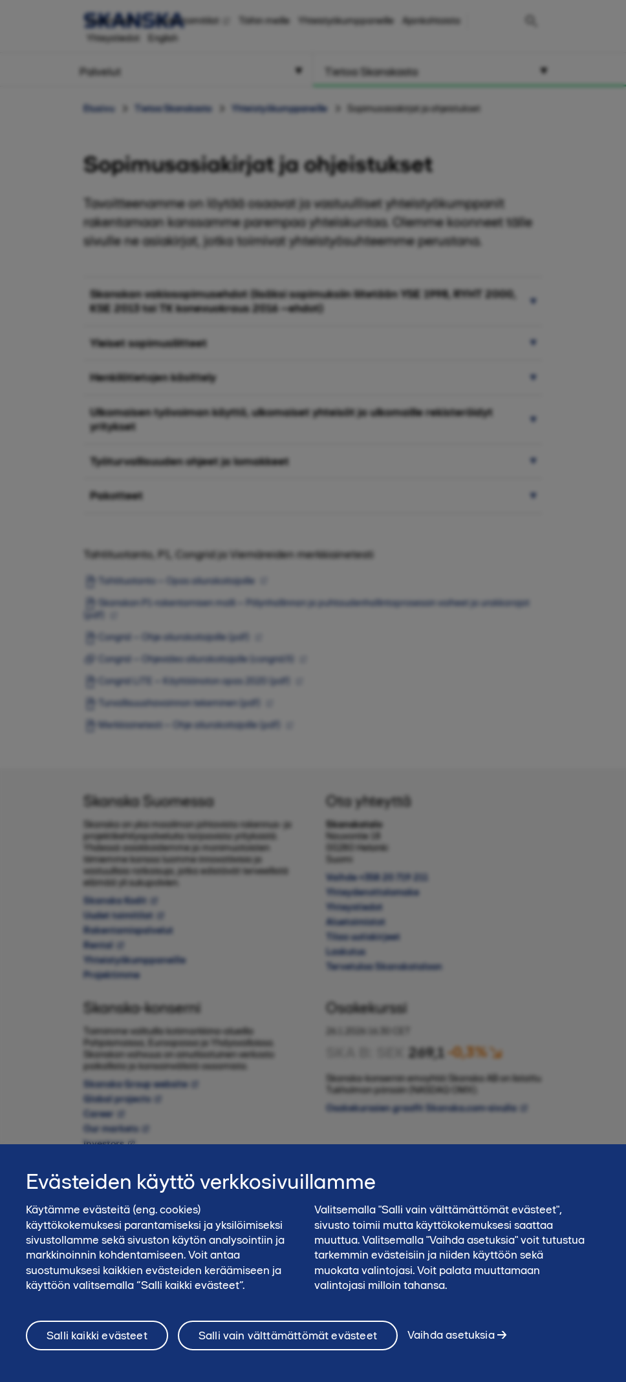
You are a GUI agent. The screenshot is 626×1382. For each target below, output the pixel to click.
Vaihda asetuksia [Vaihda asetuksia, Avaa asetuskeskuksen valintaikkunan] (451, 1346)
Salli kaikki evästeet (97, 1347)
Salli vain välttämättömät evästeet (288, 1347)
